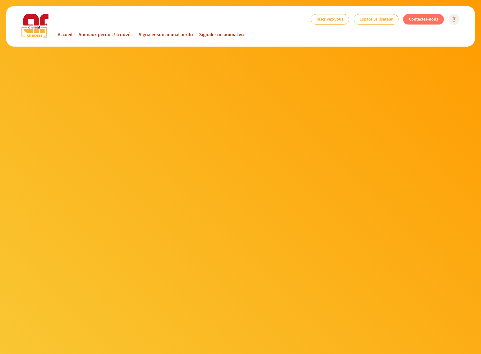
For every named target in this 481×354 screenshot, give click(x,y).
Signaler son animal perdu (166, 34)
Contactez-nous (423, 19)
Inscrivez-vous (330, 19)
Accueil (65, 34)
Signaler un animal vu (221, 34)
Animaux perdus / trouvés (106, 34)
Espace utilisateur (376, 19)
